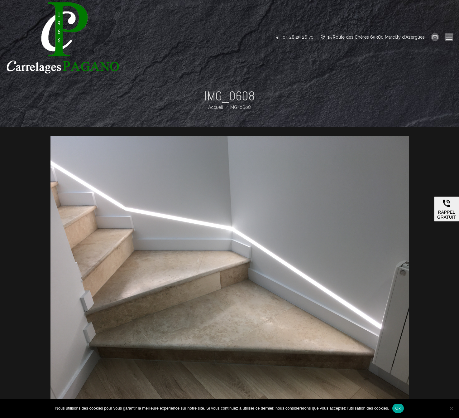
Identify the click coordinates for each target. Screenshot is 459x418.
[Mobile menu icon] (449, 37)
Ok (398, 408)
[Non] (451, 408)
